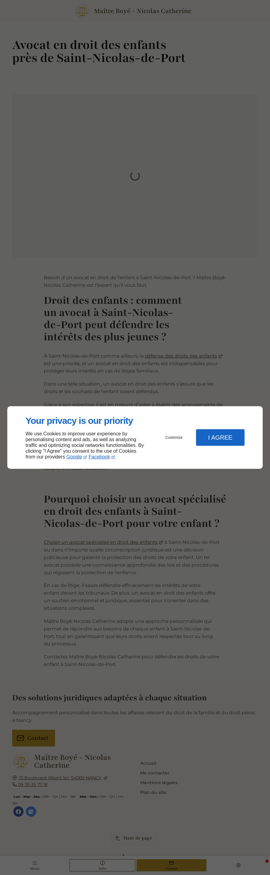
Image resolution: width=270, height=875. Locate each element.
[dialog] (135, 437)
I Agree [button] (220, 437)
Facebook (99, 456)
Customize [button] (174, 437)
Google (74, 456)
